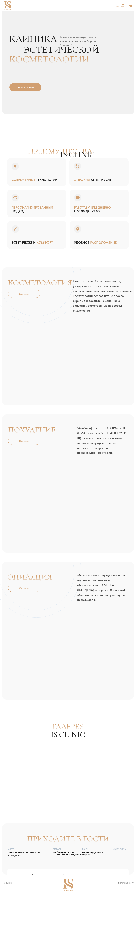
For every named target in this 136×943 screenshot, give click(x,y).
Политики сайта (126, 883)
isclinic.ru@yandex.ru (93, 852)
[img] (115, 854)
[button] (117, 5)
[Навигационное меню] (130, 5)
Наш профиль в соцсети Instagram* (72, 854)
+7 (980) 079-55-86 (64, 852)
